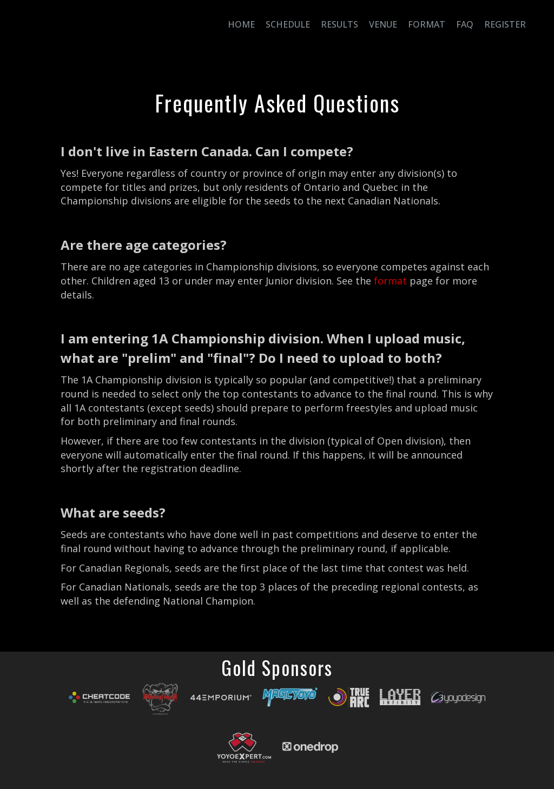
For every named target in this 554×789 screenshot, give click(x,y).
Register (505, 24)
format (390, 280)
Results (339, 24)
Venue (383, 24)
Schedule (288, 24)
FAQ (464, 24)
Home (241, 24)
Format (426, 24)
